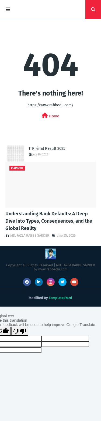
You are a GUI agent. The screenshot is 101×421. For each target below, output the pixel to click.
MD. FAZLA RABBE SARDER (29, 235)
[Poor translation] (19, 331)
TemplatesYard (60, 298)
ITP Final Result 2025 (47, 148)
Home (50, 115)
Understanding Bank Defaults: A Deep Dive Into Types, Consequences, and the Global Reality (48, 221)
